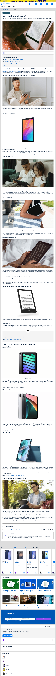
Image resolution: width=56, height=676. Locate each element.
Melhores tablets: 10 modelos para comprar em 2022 (14, 337)
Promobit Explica (10, 9)
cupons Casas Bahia (42, 524)
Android (25, 547)
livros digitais (6, 68)
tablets (19, 71)
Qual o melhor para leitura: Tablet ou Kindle (12, 61)
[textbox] (28, 638)
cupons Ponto (48, 524)
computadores (14, 71)
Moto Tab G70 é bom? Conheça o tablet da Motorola (15, 475)
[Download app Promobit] (30, 5)
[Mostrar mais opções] (18, 7)
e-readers (9, 71)
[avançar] (54, 561)
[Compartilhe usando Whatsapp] (50, 53)
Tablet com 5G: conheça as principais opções (12, 339)
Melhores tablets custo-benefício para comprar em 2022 (12, 521)
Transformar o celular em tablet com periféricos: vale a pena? (15, 336)
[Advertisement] (28, 544)
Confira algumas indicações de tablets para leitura (13, 63)
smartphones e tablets (23, 524)
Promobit (2, 9)
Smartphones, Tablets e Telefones (15, 547)
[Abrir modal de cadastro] (52, 5)
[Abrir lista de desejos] (41, 5)
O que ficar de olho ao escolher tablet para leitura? (13, 59)
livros (12, 69)
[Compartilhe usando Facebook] (46, 53)
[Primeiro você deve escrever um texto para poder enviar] (53, 638)
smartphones (4, 71)
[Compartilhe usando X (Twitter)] (48, 53)
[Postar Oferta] (36, 5)
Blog (6, 9)
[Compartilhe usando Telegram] (53, 53)
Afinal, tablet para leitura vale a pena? (11, 65)
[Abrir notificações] (47, 5)
